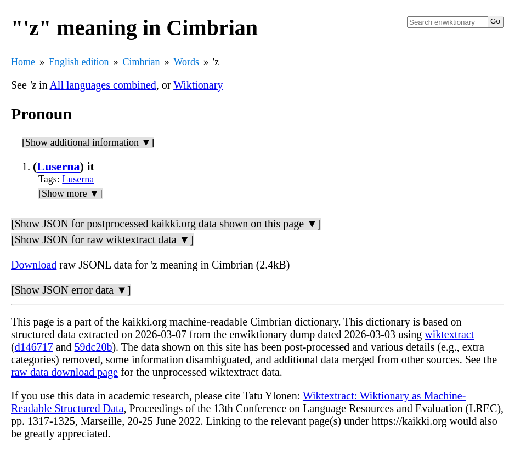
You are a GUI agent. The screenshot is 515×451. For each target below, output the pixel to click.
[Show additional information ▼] (88, 142)
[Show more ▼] (70, 193)
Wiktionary (198, 85)
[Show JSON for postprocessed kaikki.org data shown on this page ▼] (166, 224)
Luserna (58, 166)
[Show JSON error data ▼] (71, 290)
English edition (79, 61)
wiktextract (449, 334)
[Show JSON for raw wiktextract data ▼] (102, 239)
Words (187, 61)
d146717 (34, 347)
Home (23, 61)
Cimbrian (141, 61)
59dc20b (93, 347)
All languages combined (102, 85)
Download (33, 265)
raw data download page (64, 372)
